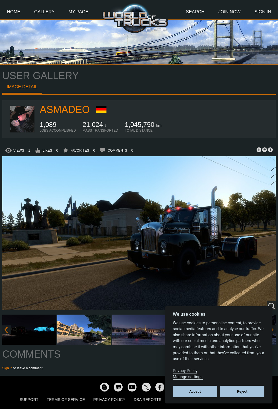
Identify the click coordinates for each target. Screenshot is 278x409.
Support (29, 399)
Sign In (262, 11)
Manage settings (188, 377)
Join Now (229, 11)
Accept (195, 391)
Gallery (44, 11)
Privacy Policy (109, 399)
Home (13, 11)
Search (195, 11)
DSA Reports (147, 399)
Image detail (22, 86)
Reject (242, 391)
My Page (78, 11)
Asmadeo (65, 109)
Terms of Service (66, 399)
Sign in (7, 368)
